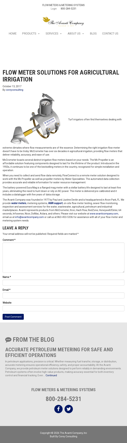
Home (12, 33)
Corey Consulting (68, 436)
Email (6, 290)
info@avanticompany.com (29, 217)
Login (54, 8)
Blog (93, 33)
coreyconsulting (14, 89)
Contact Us (110, 33)
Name (7, 277)
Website (7, 302)
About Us (76, 33)
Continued (51, 375)
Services (54, 33)
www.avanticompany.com (104, 213)
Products (31, 33)
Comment (9, 240)
